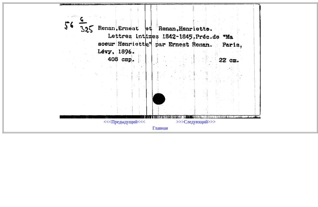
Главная (160, 128)
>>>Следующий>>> (196, 121)
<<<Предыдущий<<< (124, 121)
